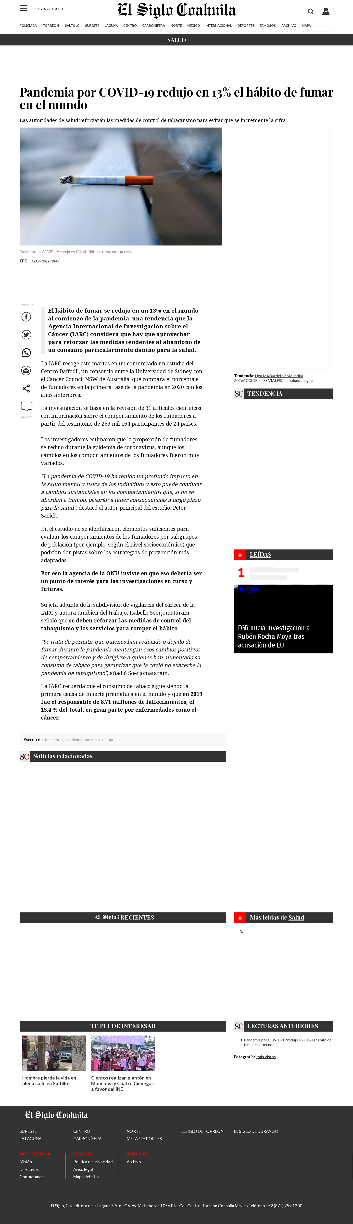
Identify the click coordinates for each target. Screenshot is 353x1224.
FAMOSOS (268, 26)
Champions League (297, 380)
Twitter (26, 339)
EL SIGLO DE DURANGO (256, 1131)
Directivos (29, 1169)
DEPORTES (246, 26)
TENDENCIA (264, 393)
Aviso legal (83, 1169)
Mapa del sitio (86, 1176)
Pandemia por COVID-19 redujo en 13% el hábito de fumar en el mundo (287, 1042)
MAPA (306, 26)
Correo (27, 375)
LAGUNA (111, 26)
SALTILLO (72, 26)
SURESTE (92, 26)
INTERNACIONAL (218, 26)
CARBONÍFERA (153, 26)
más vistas (266, 1056)
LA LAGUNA (30, 1138)
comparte (26, 393)
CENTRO (130, 26)
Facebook (27, 321)
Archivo (134, 1161)
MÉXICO (193, 26)
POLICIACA (28, 26)
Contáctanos (32, 1176)
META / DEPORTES (144, 1138)
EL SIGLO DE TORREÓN (202, 1131)
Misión (26, 1161)
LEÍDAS (260, 554)
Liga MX (262, 375)
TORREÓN (51, 26)
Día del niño (279, 375)
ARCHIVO (288, 26)
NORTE (176, 26)
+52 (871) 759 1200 (284, 1205)
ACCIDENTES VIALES (262, 380)
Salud (176, 39)
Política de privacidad (93, 1161)
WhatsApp (27, 357)
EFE (23, 260)
